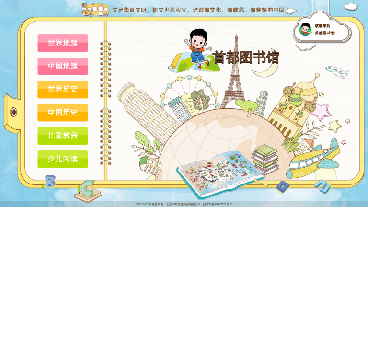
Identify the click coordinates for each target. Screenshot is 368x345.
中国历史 (62, 112)
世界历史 (62, 88)
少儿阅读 (62, 158)
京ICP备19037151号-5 (217, 204)
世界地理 (62, 42)
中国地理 (62, 65)
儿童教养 (62, 135)
